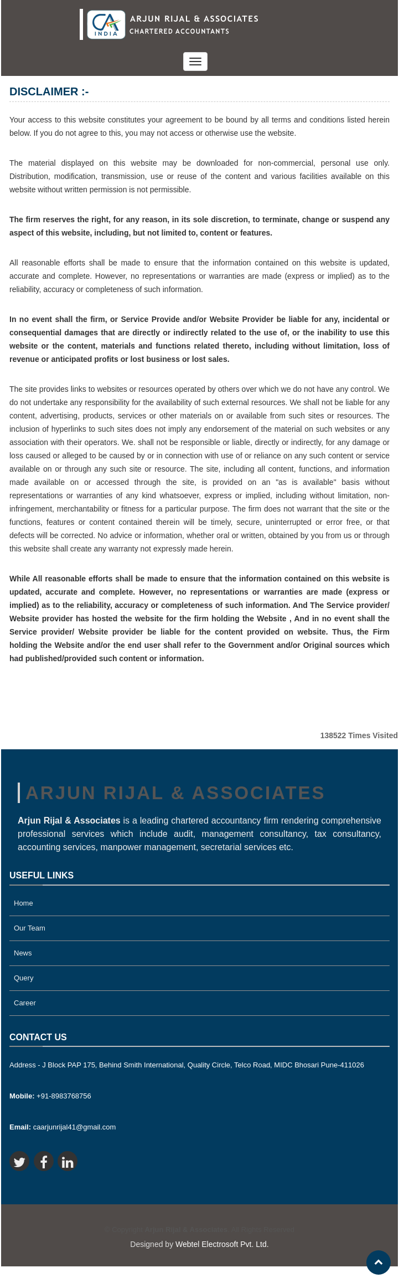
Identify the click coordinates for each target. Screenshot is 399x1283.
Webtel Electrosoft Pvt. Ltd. (222, 1244)
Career (25, 1003)
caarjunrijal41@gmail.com (62, 1127)
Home (23, 903)
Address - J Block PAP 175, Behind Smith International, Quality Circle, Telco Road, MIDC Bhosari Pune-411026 (186, 1065)
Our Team (29, 928)
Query (23, 978)
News (23, 953)
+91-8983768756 (50, 1096)
